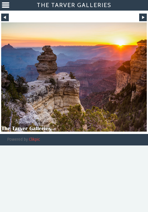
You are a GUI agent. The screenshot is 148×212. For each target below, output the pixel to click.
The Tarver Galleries (74, 5)
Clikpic (34, 139)
